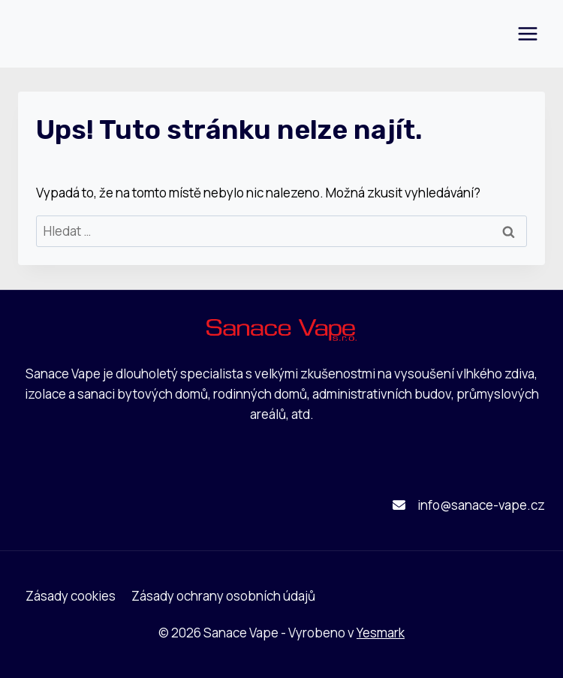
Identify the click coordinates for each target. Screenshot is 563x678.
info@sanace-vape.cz (481, 505)
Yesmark (381, 632)
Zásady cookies (71, 595)
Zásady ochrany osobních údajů (223, 595)
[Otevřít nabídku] (527, 33)
